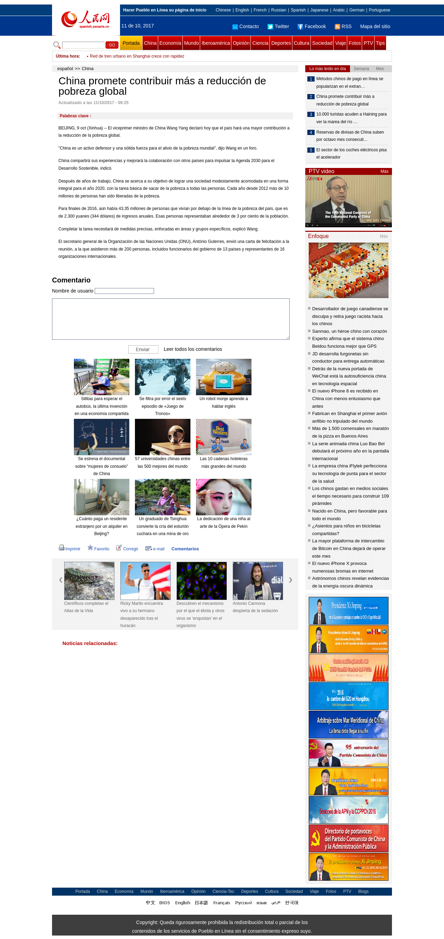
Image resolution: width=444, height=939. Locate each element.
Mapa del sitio (375, 26)
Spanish (298, 10)
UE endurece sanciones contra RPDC (125, 55)
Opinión (241, 43)
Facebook (312, 26)
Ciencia (260, 43)
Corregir (127, 549)
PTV (368, 43)
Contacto (245, 26)
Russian (278, 10)
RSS (343, 26)
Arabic (339, 10)
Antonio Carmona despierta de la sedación (255, 607)
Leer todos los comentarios (193, 349)
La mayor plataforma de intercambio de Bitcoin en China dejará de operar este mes (349, 548)
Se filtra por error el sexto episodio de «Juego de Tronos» (162, 406)
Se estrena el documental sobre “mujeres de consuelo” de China (101, 466)
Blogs (363, 891)
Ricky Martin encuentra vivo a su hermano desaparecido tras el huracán (141, 614)
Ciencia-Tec (223, 891)
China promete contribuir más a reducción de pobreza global (345, 100)
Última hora (67, 56)
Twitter (278, 26)
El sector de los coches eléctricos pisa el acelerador (351, 153)
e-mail (155, 549)
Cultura (301, 43)
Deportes (281, 43)
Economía (170, 43)
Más (384, 171)
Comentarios (185, 548)
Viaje (340, 43)
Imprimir (69, 549)
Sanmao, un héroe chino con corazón (349, 331)
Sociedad (322, 43)
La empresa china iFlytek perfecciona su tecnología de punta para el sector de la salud (349, 473)
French (260, 10)
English (242, 10)
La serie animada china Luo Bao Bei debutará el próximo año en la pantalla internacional (350, 451)
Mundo (191, 43)
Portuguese (379, 10)
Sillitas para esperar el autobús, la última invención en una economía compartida (101, 406)
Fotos (355, 43)
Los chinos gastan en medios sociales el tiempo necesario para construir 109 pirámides (350, 496)
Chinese (223, 10)
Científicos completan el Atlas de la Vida (86, 607)
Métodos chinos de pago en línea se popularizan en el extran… (349, 82)
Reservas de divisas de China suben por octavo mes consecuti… (350, 136)
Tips (380, 43)
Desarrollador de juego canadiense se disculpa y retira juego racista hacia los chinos (350, 316)
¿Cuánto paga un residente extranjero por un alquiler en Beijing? (101, 526)
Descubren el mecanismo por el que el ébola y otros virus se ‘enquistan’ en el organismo (200, 614)
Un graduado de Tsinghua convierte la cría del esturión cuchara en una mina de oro (163, 526)
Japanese (319, 10)
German (356, 10)
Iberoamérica (216, 43)
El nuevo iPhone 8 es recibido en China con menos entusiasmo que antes (346, 398)
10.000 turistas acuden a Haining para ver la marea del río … (351, 118)
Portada (130, 43)
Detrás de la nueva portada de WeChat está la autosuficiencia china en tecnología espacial (349, 376)
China (150, 43)
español (65, 68)
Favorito (98, 549)
